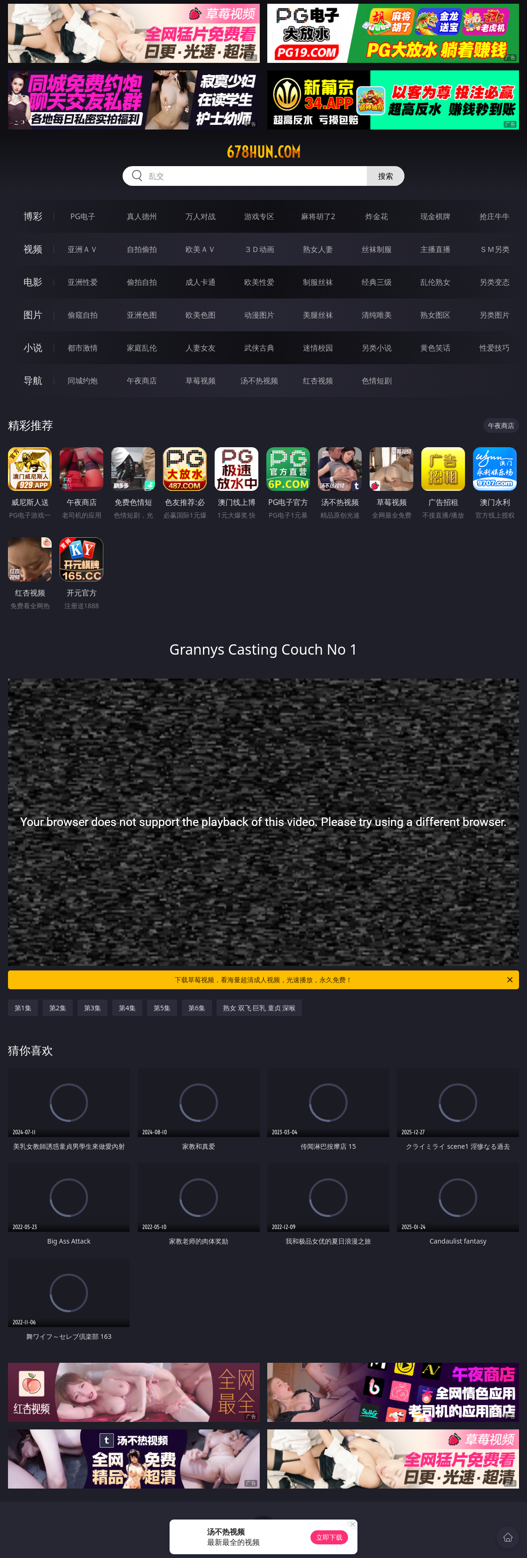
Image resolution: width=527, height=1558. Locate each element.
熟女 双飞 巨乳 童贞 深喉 (259, 1007)
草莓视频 (201, 380)
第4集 (127, 1007)
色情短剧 (377, 380)
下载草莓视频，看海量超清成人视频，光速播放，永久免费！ (344, 979)
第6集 (196, 1007)
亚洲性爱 (83, 282)
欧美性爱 (259, 282)
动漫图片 (259, 315)
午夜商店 (142, 380)
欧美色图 (201, 315)
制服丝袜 (318, 282)
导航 (32, 380)
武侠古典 (259, 348)
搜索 (385, 176)
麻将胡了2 (318, 216)
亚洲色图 (142, 315)
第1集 (23, 1007)
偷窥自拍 (83, 315)
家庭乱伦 (142, 348)
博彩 (32, 216)
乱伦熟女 (435, 282)
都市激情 (83, 348)
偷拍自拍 (142, 282)
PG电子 (82, 216)
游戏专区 (259, 216)
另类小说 (377, 348)
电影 (32, 281)
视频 (32, 249)
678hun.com (263, 152)
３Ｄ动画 (259, 249)
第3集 (92, 1007)
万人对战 (201, 216)
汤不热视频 (259, 380)
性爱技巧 (495, 348)
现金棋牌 (435, 216)
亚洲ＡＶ (83, 249)
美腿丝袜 (318, 315)
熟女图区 (435, 315)
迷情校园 (318, 348)
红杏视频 (318, 380)
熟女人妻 (318, 249)
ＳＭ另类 (495, 249)
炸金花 (376, 216)
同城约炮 (83, 380)
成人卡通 (201, 282)
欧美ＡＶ (201, 249)
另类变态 (495, 282)
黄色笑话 (435, 348)
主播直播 (435, 249)
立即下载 (329, 1537)
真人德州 (142, 216)
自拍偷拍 (142, 249)
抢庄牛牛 (495, 216)
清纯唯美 (377, 315)
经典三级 (377, 282)
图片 (32, 314)
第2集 (57, 1007)
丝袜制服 (377, 249)
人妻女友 (201, 348)
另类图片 (495, 315)
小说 (32, 347)
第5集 (162, 1007)
